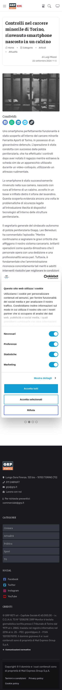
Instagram (11, 590)
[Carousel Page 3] (33, 422)
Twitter (9, 585)
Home (9, 47)
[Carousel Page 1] (25, 422)
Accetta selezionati (31, 399)
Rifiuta (31, 410)
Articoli (42, 47)
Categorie (26, 47)
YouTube (10, 596)
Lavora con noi (12, 491)
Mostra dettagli (43, 378)
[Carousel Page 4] (36, 422)
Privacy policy (36, 678)
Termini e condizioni (15, 678)
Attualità (13, 52)
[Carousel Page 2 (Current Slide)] (29, 422)
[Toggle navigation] (4, 6)
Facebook (10, 579)
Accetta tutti (31, 388)
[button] (52, 6)
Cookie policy (12, 683)
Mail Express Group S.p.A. (35, 670)
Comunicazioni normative (17, 649)
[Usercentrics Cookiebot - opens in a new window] (44, 277)
